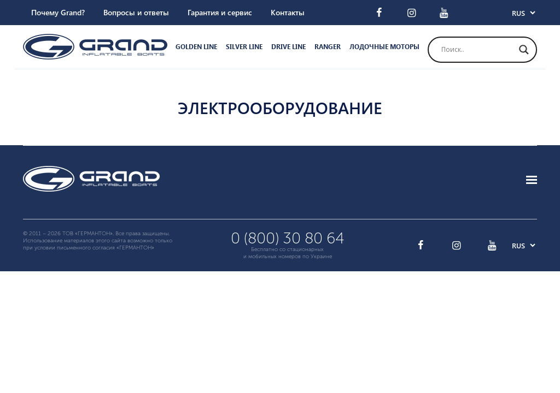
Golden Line (196, 47)
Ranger (327, 47)
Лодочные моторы (384, 47)
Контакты (288, 12)
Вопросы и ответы (136, 12)
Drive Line (288, 47)
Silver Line (244, 47)
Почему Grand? (58, 12)
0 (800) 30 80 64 (288, 238)
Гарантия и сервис (220, 12)
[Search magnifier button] (524, 49)
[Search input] (477, 49)
